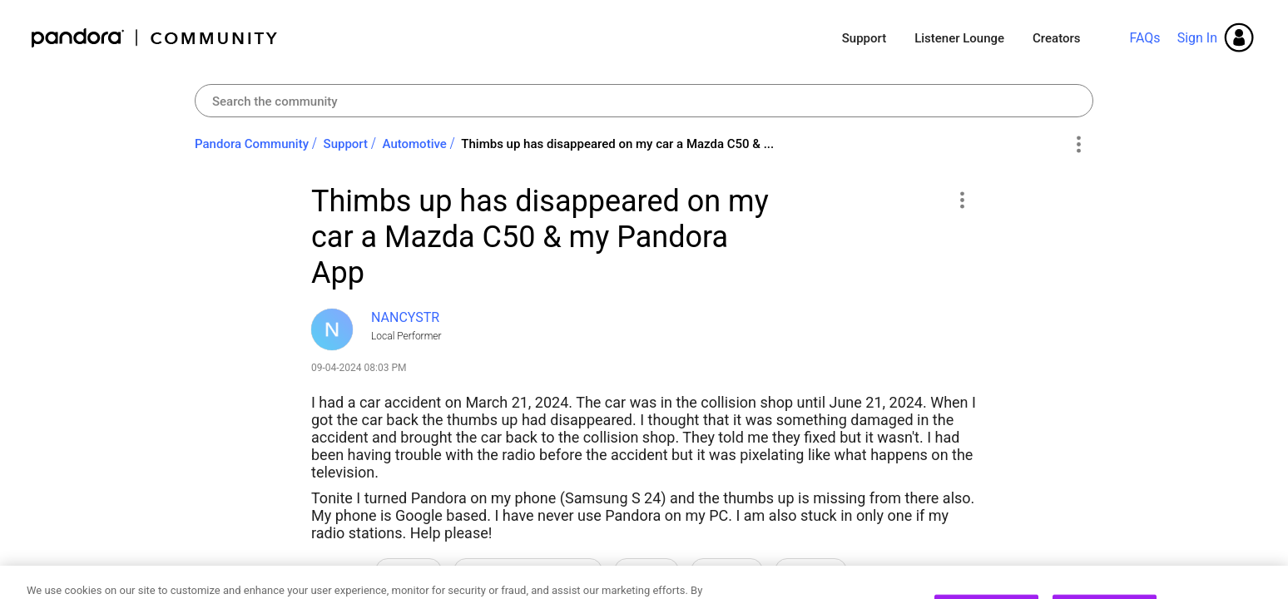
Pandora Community (155, 38)
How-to (409, 571)
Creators (1056, 38)
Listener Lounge (959, 38)
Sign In (1197, 38)
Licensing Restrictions (528, 571)
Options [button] (1078, 145)
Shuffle (646, 571)
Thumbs (811, 571)
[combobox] (644, 100)
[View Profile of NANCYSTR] (405, 317)
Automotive (415, 143)
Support (864, 38)
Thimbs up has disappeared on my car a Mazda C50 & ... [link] (617, 143)
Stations (727, 571)
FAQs (1144, 38)
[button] (961, 199)
